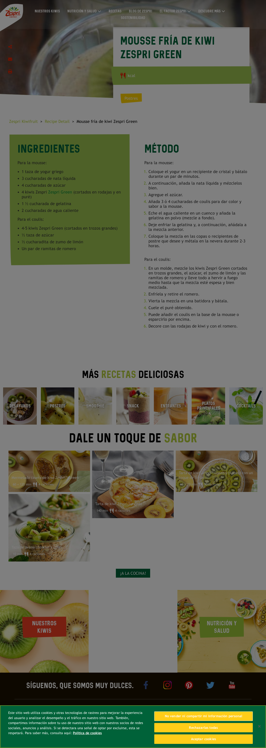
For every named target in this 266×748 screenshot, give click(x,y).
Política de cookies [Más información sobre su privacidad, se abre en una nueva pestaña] (87, 733)
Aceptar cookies (203, 739)
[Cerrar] (259, 726)
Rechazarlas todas (203, 728)
